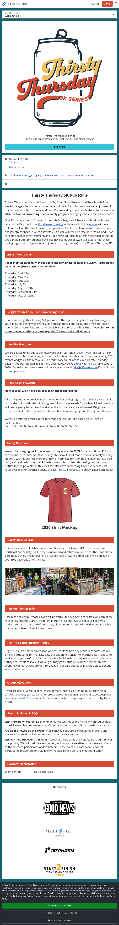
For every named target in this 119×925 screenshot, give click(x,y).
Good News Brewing (50, 224)
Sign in (107, 3)
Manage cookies (59, 920)
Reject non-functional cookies (59, 913)
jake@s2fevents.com (85, 367)
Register (59, 146)
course (93, 224)
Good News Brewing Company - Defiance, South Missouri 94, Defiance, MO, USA (51, 175)
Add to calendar (18, 167)
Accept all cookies (59, 905)
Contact (95, 3)
